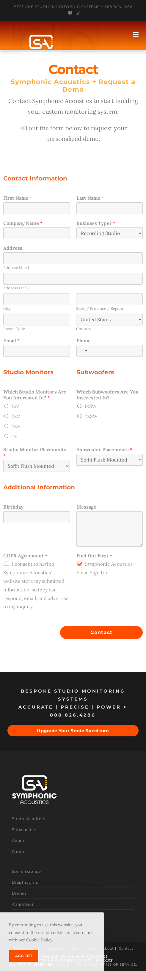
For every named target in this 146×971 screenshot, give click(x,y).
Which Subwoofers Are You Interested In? (107, 395)
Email (11, 340)
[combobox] (82, 351)
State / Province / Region (99, 308)
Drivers (19, 893)
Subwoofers (24, 829)
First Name (17, 198)
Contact (101, 632)
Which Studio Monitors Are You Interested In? (34, 395)
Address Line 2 (16, 288)
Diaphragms (25, 882)
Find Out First (94, 556)
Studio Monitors (28, 818)
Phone (83, 340)
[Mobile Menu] (136, 34)
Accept (23, 956)
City (7, 308)
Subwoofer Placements (104, 449)
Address (12, 248)
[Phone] (109, 351)
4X (14, 436)
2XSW (91, 416)
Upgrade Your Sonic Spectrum (73, 730)
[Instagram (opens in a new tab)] (76, 12)
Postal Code (14, 329)
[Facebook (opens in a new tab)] (70, 12)
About (18, 840)
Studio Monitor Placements (34, 452)
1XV (15, 406)
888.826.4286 (118, 6)
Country (83, 329)
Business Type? (95, 223)
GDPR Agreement (25, 556)
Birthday (13, 507)
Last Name (90, 198)
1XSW (90, 406)
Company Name (23, 223)
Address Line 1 (16, 267)
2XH (16, 426)
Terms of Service (117, 964)
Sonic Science (26, 871)
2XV (15, 416)
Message (86, 507)
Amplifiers (23, 904)
